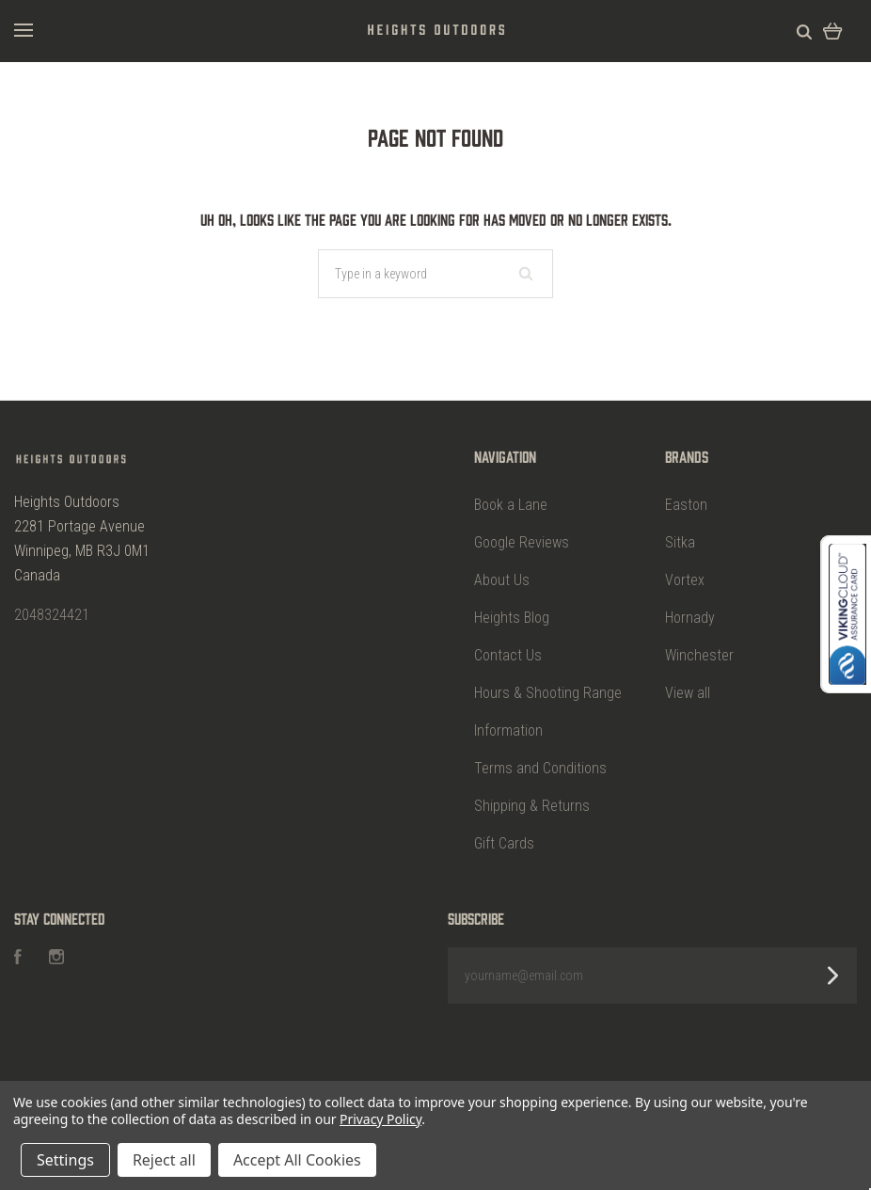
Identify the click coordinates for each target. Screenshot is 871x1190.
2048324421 (51, 615)
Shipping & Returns (532, 806)
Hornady (690, 618)
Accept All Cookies (297, 1160)
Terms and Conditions (540, 768)
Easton (686, 505)
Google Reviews (521, 542)
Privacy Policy (380, 1119)
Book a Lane (510, 505)
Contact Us (508, 655)
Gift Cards (504, 843)
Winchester (699, 655)
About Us (502, 580)
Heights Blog (511, 618)
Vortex (685, 580)
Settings (65, 1160)
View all (687, 693)
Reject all (164, 1160)
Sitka (680, 542)
